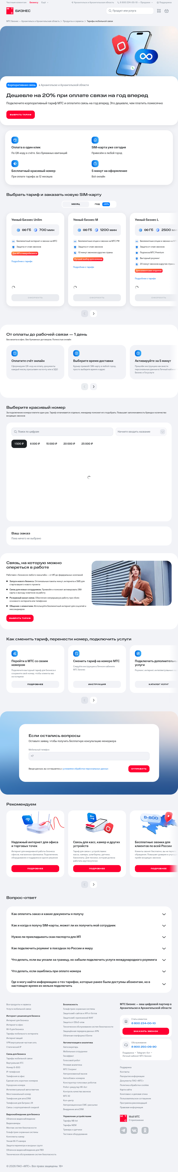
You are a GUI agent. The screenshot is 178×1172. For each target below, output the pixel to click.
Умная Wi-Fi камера (16, 1141)
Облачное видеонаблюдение (20, 1119)
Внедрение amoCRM (73, 1109)
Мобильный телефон (39, 749)
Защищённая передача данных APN (81, 1031)
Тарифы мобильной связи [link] (100, 21)
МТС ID (66, 1096)
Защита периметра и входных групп (24, 1145)
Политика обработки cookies (134, 1085)
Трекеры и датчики (72, 1129)
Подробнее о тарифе (21, 261)
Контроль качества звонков (77, 1091)
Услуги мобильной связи (18, 1009)
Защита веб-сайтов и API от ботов (80, 1013)
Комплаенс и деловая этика (133, 1094)
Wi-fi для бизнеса (15, 1029)
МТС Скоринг (70, 1069)
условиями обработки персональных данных (85, 768)
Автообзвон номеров (74, 1078)
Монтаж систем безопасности (21, 1127)
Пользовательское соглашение (135, 1098)
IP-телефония (13, 1072)
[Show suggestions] (162, 431)
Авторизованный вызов (75, 1073)
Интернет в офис (14, 1024)
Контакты (124, 1072)
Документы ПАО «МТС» (132, 1080)
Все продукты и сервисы (18, 1004)
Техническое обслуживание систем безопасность (31, 1154)
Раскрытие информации (132, 1076)
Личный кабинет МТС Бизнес (137, 1056)
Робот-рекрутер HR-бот (75, 1087)
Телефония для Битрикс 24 (19, 1103)
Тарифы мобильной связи (19, 1058)
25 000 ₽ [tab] (87, 444)
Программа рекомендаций (133, 1103)
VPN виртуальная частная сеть (21, 1042)
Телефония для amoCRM (18, 1098)
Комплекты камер (15, 1136)
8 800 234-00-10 (135, 2)
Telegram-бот (143, 1052)
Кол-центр (68, 1100)
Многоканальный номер (18, 1094)
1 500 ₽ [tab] (19, 444)
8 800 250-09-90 (144, 1047)
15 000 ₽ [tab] (51, 444)
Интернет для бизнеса (17, 1020)
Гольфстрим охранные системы (22, 1132)
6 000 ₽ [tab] (35, 444)
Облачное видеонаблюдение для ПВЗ (25, 1150)
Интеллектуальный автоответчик (22, 1089)
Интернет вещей (14, 1038)
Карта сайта (126, 1089)
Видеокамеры (13, 1123)
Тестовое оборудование (75, 1134)
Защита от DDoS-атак (73, 1022)
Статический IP (13, 1047)
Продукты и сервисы (73, 21)
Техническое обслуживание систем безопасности (88, 1026)
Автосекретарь (70, 1047)
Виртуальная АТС (15, 1063)
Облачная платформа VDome (77, 1035)
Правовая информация (131, 1107)
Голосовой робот (71, 1060)
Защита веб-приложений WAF (78, 1018)
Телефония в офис (15, 1076)
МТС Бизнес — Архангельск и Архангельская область (33, 21)
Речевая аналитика (72, 1065)
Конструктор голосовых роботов (79, 1082)
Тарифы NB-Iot (70, 1120)
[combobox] (138, 432)
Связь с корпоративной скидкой (22, 1107)
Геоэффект (68, 1056)
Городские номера (15, 1085)
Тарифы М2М (69, 1125)
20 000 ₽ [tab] (69, 444)
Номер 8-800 (13, 1067)
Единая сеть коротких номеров (22, 1080)
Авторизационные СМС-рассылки (80, 1105)
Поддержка (128, 1052)
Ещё (45, 2)
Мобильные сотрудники (75, 1051)
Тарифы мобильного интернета (22, 1033)
